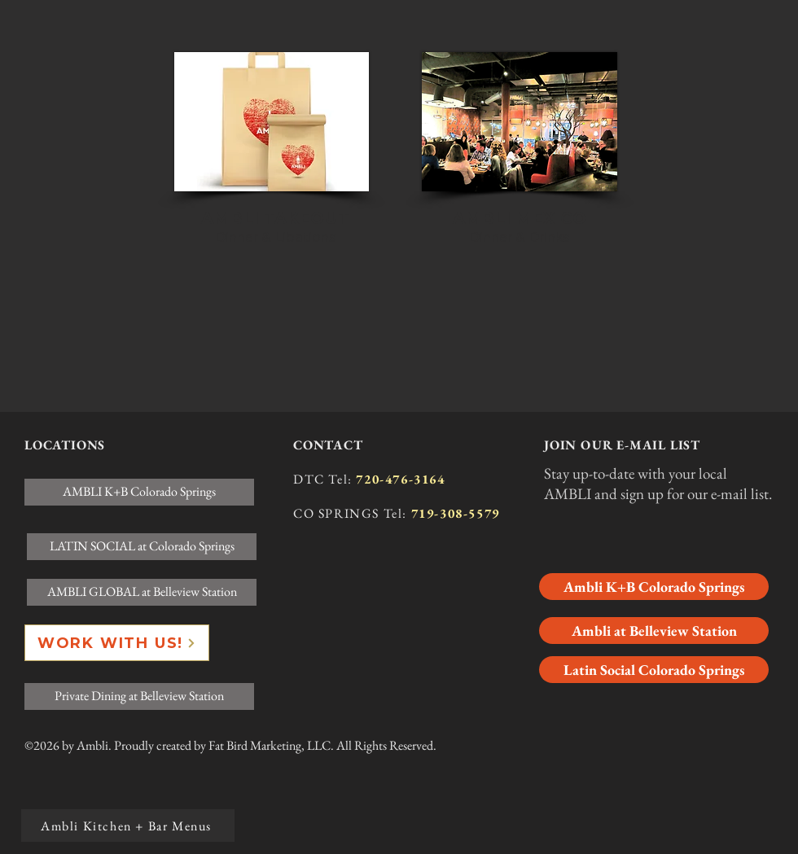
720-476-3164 (400, 479)
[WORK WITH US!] (116, 642)
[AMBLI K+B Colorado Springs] (139, 492)
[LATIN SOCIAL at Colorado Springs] (141, 546)
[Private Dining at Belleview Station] (139, 696)
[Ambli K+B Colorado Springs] (654, 586)
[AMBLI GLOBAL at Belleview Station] (141, 592)
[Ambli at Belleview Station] (654, 630)
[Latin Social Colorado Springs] (654, 669)
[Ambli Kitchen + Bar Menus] (128, 825)
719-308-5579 (455, 513)
